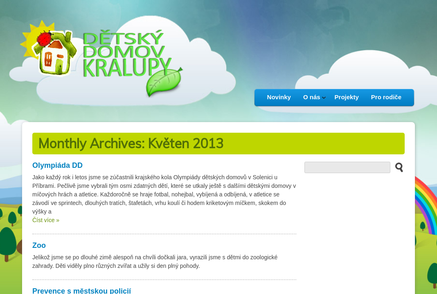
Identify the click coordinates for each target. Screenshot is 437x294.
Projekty (347, 97)
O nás (311, 100)
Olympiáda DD (57, 165)
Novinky (279, 97)
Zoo (39, 245)
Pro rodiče (386, 97)
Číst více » (45, 220)
